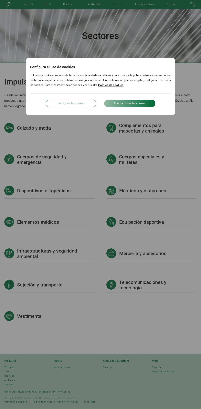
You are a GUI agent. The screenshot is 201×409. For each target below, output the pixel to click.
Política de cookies (110, 85)
